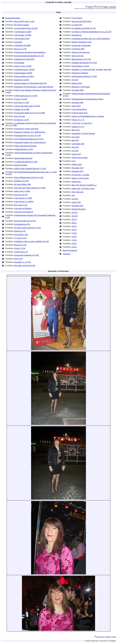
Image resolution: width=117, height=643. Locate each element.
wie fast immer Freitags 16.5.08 (25, 28)
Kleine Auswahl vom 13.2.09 (25, 221)
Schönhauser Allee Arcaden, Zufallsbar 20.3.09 (31, 241)
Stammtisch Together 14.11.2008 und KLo (29, 132)
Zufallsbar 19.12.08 (21, 181)
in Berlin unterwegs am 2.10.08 (25, 96)
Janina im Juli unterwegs (81, 52)
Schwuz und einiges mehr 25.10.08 (27, 106)
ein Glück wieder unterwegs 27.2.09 (27, 228)
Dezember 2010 (77, 171)
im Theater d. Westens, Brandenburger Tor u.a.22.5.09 (91, 32)
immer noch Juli (78, 56)
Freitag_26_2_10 (78, 120)
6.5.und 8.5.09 (77, 25)
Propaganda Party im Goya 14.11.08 (27, 136)
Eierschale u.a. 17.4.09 (22, 262)
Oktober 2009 (77, 83)
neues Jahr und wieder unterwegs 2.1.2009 (29, 188)
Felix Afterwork (77, 192)
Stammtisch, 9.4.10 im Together (83, 133)
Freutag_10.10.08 (20, 99)
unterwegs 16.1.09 (21, 195)
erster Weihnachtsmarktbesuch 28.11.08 (28, 139)
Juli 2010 (75, 151)
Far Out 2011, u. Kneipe (80, 175)
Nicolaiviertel (77, 35)
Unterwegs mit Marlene (23, 208)
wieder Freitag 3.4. (21, 252)
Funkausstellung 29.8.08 (23, 73)
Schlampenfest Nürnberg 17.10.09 (84, 76)
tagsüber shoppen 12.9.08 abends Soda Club (30, 83)
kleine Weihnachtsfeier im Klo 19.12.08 (28, 177)
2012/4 (74, 223)
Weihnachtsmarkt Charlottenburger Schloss (87, 99)
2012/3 (74, 219)
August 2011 (76, 202)
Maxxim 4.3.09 (19, 231)
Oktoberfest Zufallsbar (80, 73)
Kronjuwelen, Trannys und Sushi (26, 129)
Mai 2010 (75, 140)
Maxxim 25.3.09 (20, 245)
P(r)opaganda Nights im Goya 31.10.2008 (29, 113)
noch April (75, 137)
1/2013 (74, 233)
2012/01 (75, 213)
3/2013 (74, 240)
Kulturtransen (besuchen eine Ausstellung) (29, 52)
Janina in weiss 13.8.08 (22, 66)
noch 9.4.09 (18, 259)
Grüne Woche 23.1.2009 (23, 198)
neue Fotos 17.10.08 (21, 102)
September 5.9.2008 (21, 80)
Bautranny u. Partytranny (81, 87)
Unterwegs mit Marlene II (23, 212)
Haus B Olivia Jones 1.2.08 (24, 21)
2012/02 (75, 216)
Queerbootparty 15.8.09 (80, 66)
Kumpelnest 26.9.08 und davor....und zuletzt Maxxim (33, 87)
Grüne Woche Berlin (79, 109)
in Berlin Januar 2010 (79, 113)
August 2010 (76, 154)
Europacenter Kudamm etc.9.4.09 (26, 255)
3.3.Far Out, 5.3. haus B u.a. (82, 123)
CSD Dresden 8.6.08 (21, 39)
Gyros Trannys (77, 18)
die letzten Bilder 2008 (22, 184)
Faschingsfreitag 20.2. (22, 224)
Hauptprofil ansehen (12, 18)
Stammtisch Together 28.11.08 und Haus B (30, 142)
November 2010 (78, 168)
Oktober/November (79, 209)
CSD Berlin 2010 (78, 144)
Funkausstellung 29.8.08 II (24, 76)
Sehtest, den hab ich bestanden (25, 146)
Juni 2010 (75, 147)
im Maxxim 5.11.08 (21, 120)
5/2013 (74, 247)
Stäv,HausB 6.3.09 (21, 235)
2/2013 (74, 237)
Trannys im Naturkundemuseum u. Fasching (88, 116)
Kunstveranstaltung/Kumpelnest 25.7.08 (29, 56)
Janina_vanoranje (109, 7)
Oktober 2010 (77, 164)
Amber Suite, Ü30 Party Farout (83, 188)
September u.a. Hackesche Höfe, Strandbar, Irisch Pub (91, 69)
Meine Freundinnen (70, 250)
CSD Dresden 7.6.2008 (22, 35)
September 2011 (78, 206)
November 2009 (78, 90)
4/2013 (74, 243)
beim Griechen (19, 116)
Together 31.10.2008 (21, 109)
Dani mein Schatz (20, 165)
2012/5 (74, 226)
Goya (74, 161)
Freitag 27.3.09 (19, 248)
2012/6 (74, 230)
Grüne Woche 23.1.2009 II (24, 202)
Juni (73, 195)
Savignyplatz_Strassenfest (81, 45)
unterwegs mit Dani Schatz (81, 21)
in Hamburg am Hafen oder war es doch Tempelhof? (91, 39)
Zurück (89, 7)
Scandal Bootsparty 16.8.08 (24, 69)
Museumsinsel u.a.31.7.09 (81, 59)
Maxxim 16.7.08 (20, 49)
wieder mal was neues (80, 158)
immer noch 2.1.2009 (22, 191)
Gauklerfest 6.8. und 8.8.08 (24, 59)
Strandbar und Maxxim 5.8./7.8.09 (84, 63)
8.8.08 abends (19, 63)
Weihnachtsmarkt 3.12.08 (23, 149)
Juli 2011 (75, 199)
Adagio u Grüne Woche (80, 178)
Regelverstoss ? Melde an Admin (106, 637)
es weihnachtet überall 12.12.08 (25, 162)
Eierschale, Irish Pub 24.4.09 (24, 265)
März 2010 (76, 130)
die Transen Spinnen (21, 25)
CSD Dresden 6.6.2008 (22, 32)
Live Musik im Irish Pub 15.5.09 (84, 28)
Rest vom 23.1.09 (20, 205)
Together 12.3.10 (78, 127)
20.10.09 (75, 80)
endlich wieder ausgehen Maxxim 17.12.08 (30, 169)
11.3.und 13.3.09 (20, 238)
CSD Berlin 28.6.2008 (22, 45)
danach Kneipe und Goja (23, 158)
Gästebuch (66, 254)
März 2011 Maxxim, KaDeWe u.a (84, 185)
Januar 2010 (76, 106)
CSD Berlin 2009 (78, 49)
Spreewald (18, 42)
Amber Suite (76, 182)
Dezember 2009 (77, 102)
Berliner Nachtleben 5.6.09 (81, 42)
